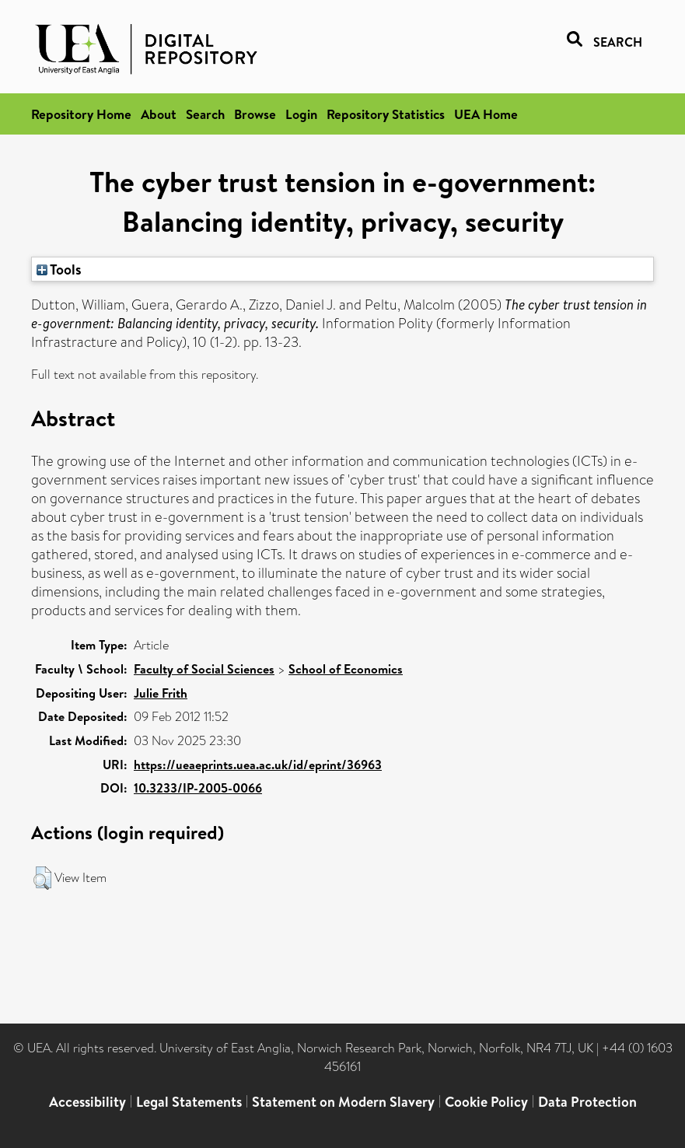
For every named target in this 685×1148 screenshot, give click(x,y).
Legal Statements (189, 1101)
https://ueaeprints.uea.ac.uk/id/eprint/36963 (258, 764)
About (158, 114)
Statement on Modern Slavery (343, 1101)
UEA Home (486, 114)
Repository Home (81, 114)
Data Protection (587, 1101)
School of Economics (345, 668)
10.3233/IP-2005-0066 (198, 787)
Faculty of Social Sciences (204, 668)
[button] (42, 878)
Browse (255, 114)
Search (205, 114)
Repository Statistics (386, 114)
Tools (59, 269)
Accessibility (87, 1101)
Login (301, 114)
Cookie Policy (486, 1101)
